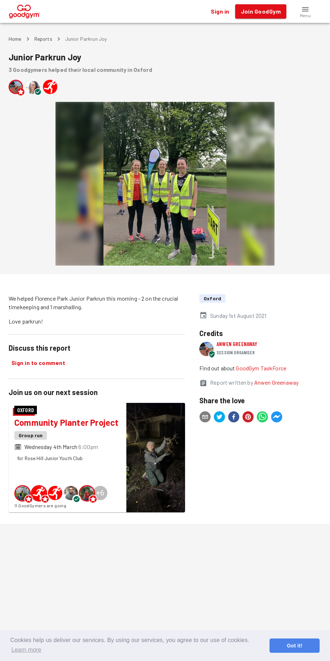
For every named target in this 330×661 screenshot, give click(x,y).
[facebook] (233, 418)
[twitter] (219, 418)
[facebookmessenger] (276, 418)
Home (15, 39)
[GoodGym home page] (24, 10)
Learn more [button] (26, 650)
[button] (305, 11)
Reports (43, 39)
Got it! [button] (294, 645)
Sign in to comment (38, 363)
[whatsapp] (262, 418)
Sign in (220, 11)
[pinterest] (248, 418)
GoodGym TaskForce (261, 368)
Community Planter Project (66, 422)
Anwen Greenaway (237, 343)
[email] (205, 418)
